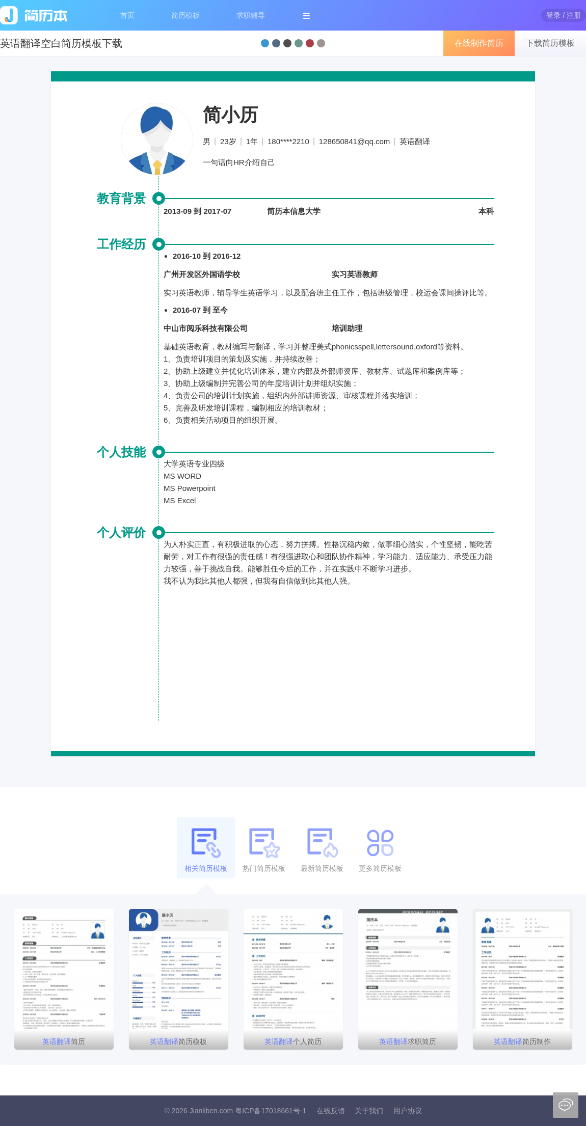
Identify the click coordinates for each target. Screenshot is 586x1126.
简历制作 (522, 1041)
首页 (127, 15)
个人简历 (293, 1041)
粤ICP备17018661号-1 (270, 1111)
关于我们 (369, 1111)
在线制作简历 (479, 43)
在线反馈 (330, 1111)
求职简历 (407, 1041)
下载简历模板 (550, 43)
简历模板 (185, 15)
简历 (63, 1041)
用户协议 (407, 1111)
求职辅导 (250, 15)
